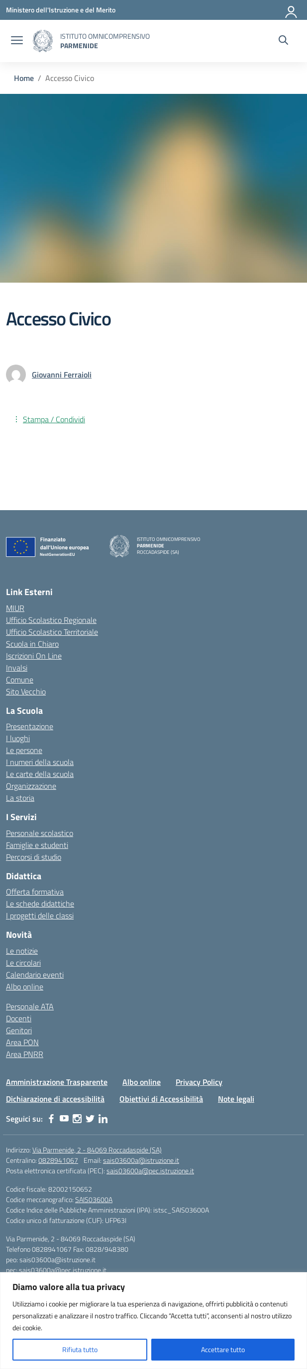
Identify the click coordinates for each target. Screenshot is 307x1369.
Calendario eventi (35, 975)
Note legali (236, 1099)
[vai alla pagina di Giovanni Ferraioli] (62, 374)
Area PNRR (24, 1054)
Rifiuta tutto (80, 1349)
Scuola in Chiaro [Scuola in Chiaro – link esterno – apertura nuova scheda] (32, 644)
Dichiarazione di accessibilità (55, 1099)
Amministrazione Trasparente (56, 1082)
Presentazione (29, 726)
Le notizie (22, 951)
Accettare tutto (223, 1349)
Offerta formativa (35, 892)
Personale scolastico (39, 833)
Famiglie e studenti (37, 845)
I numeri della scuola (40, 762)
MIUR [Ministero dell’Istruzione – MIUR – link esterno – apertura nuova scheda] (15, 608)
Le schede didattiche (40, 904)
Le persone (24, 750)
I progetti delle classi (40, 915)
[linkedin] (103, 1118)
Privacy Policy (199, 1082)
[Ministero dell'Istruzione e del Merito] (60, 9)
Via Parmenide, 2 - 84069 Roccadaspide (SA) (97, 1149)
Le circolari (23, 963)
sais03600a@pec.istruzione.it (150, 1170)
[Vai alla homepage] (43, 41)
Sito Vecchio (26, 691)
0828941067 (58, 1160)
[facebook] (51, 1118)
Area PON (22, 1042)
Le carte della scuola (40, 774)
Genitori (19, 1030)
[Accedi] (291, 9)
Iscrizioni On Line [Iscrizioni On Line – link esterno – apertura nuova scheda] (34, 656)
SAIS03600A (93, 1199)
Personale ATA (30, 1006)
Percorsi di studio (33, 857)
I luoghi (18, 738)
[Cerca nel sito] (283, 41)
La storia (20, 798)
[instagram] (77, 1118)
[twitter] (90, 1118)
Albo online (24, 986)
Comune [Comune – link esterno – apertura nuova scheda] (19, 679)
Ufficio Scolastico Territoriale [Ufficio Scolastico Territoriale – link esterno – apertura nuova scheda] (52, 632)
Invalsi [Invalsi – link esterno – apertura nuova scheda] (16, 668)
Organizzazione (31, 786)
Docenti (18, 1018)
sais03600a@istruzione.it (141, 1160)
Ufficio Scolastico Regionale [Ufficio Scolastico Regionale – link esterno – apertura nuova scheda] (51, 620)
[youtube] (64, 1118)
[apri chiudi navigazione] (17, 41)
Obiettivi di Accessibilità (161, 1099)
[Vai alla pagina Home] (24, 78)
